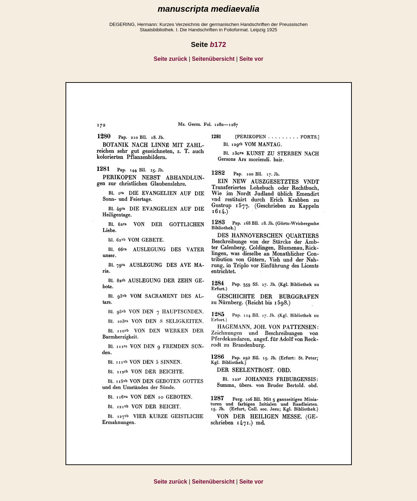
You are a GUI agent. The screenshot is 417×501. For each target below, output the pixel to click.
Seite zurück (170, 59)
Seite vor (251, 59)
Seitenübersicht (213, 59)
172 (218, 44)
